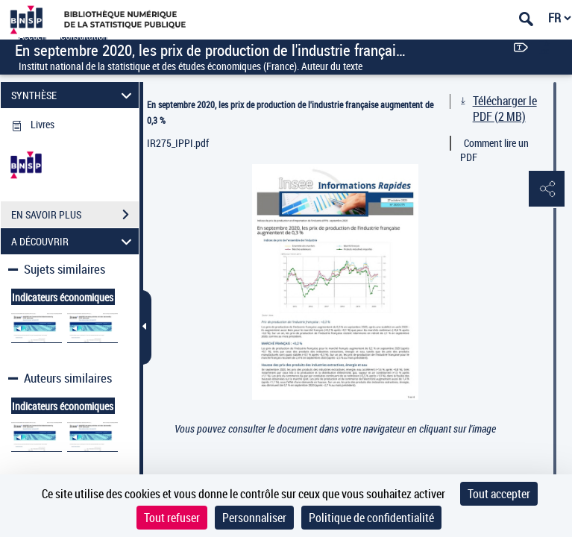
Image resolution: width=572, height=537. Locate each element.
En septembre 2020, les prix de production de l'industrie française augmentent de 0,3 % (290, 112)
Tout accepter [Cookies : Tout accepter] (499, 494)
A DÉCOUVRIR (73, 241)
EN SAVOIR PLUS (75, 214)
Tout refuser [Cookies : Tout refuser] (172, 517)
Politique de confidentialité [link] (371, 517)
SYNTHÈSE (73, 95)
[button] (546, 189)
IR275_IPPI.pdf (178, 143)
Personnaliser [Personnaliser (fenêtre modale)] (254, 517)
